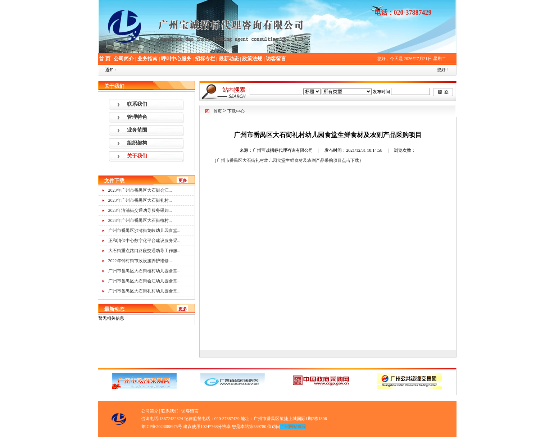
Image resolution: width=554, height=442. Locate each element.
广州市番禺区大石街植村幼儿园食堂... (144, 270)
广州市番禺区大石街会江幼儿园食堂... (144, 280)
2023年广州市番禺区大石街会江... (140, 190)
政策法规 (252, 58)
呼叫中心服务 (176, 58)
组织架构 (137, 143)
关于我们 (137, 156)
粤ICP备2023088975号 (161, 426)
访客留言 (276, 58)
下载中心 (236, 111)
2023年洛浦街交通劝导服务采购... (140, 210)
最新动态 (229, 58)
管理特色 (137, 117)
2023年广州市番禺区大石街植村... (140, 220)
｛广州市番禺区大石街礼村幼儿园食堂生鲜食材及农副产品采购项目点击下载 (285, 160)
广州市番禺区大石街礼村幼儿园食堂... (144, 290)
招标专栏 (205, 58)
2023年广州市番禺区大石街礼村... (140, 200)
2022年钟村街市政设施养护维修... (140, 260)
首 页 (104, 58)
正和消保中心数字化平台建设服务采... (144, 240)
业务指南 (147, 58)
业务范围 (137, 130)
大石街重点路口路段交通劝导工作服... (144, 250)
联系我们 (137, 104)
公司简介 (124, 58)
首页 (217, 111)
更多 (182, 180)
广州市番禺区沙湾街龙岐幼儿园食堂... (144, 230)
